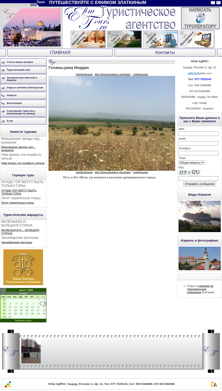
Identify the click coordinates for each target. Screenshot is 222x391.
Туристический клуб (18, 70)
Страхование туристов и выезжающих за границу (21, 112)
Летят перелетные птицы (17, 202)
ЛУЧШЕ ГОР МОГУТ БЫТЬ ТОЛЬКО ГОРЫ (19, 192)
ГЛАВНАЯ (60, 52)
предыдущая (84, 74)
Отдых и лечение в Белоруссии (25, 87)
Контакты (165, 52)
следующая (140, 74)
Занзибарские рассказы (16, 242)
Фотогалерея (14, 103)
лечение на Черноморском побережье (200, 289)
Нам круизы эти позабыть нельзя (23, 163)
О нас (10, 121)
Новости (11, 95)
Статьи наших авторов (20, 62)
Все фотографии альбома (112, 74)
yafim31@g (194, 73)
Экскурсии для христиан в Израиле (22, 78)
